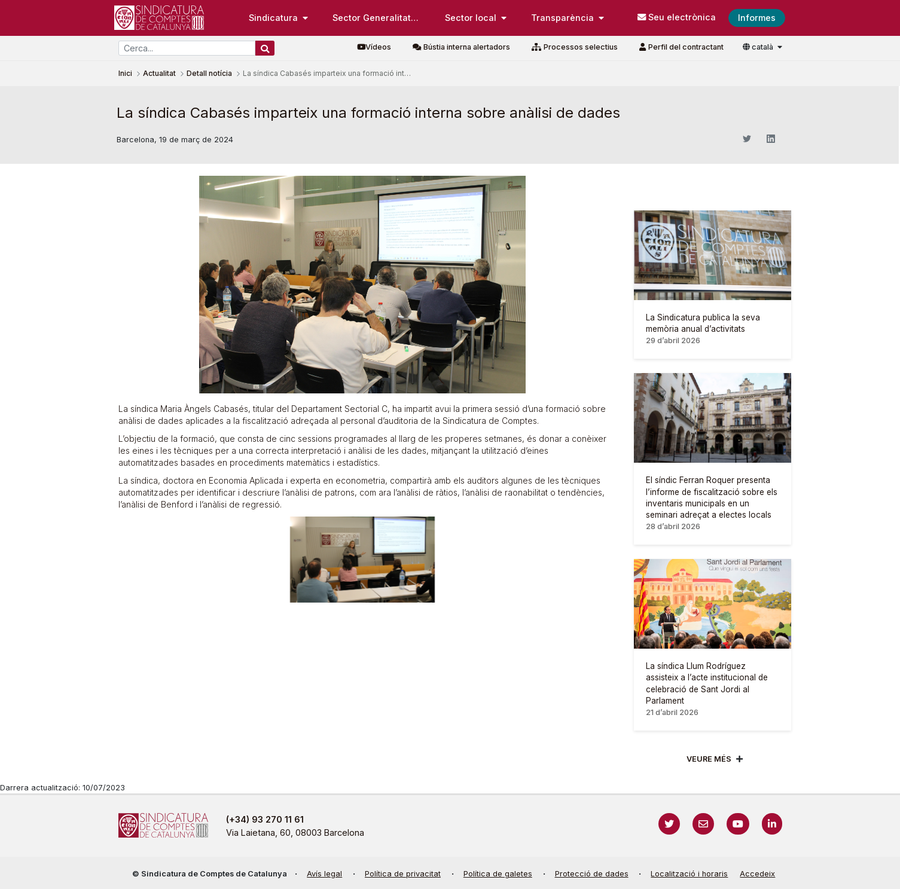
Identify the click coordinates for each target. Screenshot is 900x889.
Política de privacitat (403, 873)
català (759, 46)
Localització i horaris (689, 873)
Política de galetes (497, 873)
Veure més (709, 758)
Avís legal (324, 873)
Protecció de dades (592, 873)
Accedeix (757, 873)
